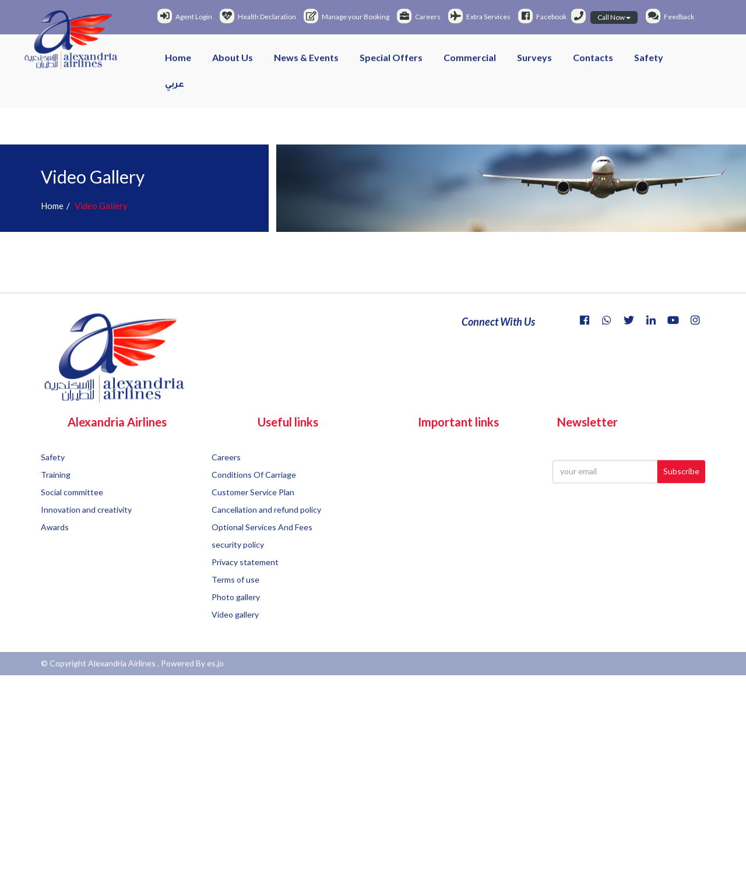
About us (232, 63)
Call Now (614, 17)
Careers (419, 16)
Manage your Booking (346, 16)
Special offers (391, 63)
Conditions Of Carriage (254, 510)
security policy (238, 580)
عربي (174, 92)
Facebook (542, 16)
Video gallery (235, 650)
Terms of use (235, 615)
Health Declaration (258, 16)
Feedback (670, 16)
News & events (306, 63)
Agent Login (184, 16)
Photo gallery (236, 632)
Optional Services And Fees (262, 562)
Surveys (534, 63)
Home (178, 63)
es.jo (215, 671)
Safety (648, 63)
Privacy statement (245, 597)
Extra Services (479, 16)
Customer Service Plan (253, 528)
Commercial (470, 63)
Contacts (593, 63)
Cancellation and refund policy (266, 545)
